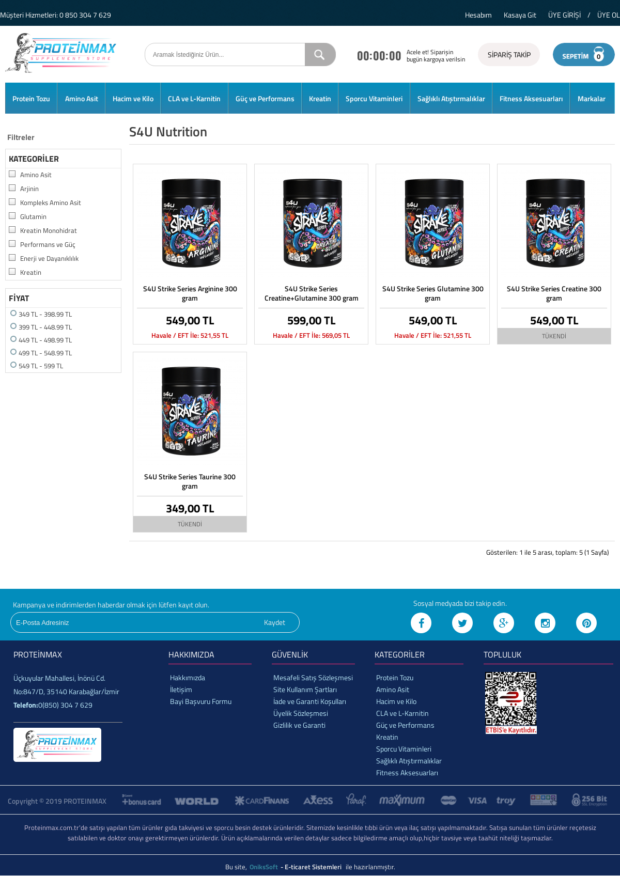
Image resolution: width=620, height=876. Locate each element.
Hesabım (478, 14)
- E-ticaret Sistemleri (313, 867)
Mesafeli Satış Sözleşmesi (313, 677)
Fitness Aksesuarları (531, 98)
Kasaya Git (520, 14)
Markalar (592, 98)
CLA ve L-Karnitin (194, 98)
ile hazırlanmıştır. (370, 867)
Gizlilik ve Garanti (299, 724)
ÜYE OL (608, 14)
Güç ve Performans (265, 98)
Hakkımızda (187, 677)
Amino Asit (81, 98)
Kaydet (274, 622)
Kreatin (320, 98)
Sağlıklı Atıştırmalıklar (451, 98)
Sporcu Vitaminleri (374, 98)
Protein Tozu (31, 98)
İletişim (181, 689)
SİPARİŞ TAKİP (509, 54)
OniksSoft (265, 867)
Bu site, (237, 867)
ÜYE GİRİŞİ (564, 14)
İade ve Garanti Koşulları (309, 701)
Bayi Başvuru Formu (200, 701)
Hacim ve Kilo (133, 98)
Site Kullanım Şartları (305, 689)
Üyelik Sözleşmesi (300, 713)
